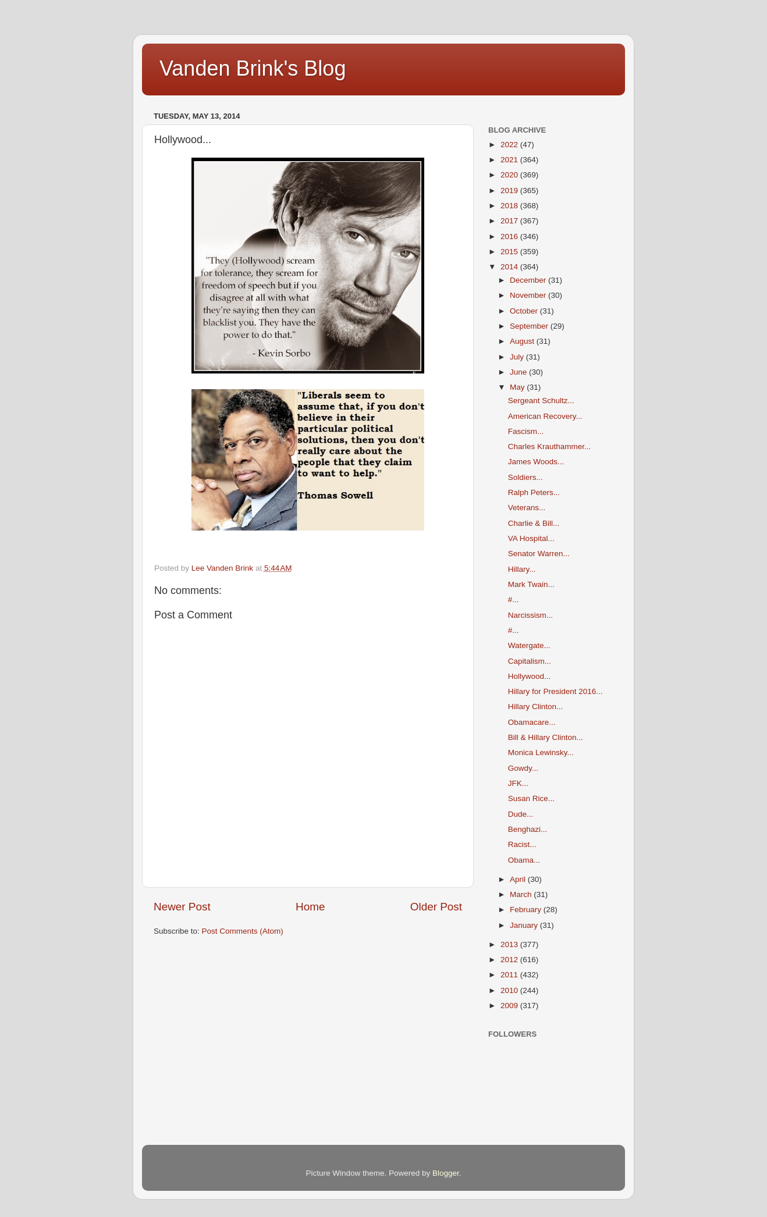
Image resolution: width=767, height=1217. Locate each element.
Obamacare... (532, 722)
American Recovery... (545, 416)
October (525, 311)
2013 (510, 944)
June (519, 372)
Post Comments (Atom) (242, 931)
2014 (510, 266)
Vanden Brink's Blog (252, 68)
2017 (510, 220)
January (525, 925)
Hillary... (522, 569)
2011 (510, 974)
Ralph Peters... (534, 492)
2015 (510, 251)
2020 (510, 174)
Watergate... (529, 645)
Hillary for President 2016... (555, 691)
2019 (510, 190)
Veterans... (527, 507)
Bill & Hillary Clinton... (545, 737)
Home (310, 907)
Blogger (445, 1173)
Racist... (522, 844)
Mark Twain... (531, 584)
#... (513, 599)
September (530, 326)
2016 (510, 236)
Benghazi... (528, 829)
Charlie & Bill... (534, 523)
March (522, 894)
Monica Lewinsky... (541, 752)
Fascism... (526, 431)
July (518, 357)
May (518, 387)
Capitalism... (529, 661)
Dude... (521, 814)
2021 (510, 159)
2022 (510, 144)
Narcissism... (530, 615)
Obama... (524, 860)
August (523, 341)
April (519, 879)
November (529, 295)
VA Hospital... (531, 538)
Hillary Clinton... (535, 706)
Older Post (436, 907)
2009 (510, 1005)
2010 (510, 990)
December (529, 280)
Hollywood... (529, 676)
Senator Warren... (539, 553)
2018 (510, 205)
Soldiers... (525, 477)
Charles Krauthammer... (549, 446)
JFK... (518, 783)
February (527, 909)
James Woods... (536, 461)
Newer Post (182, 907)
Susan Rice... (531, 798)
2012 (510, 959)
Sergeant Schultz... (541, 400)
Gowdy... (523, 768)
